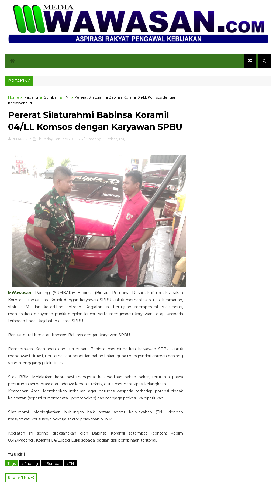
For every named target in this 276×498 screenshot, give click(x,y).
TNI (66, 97)
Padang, (95, 139)
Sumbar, (110, 139)
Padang (31, 97)
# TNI (70, 463)
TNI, (122, 139)
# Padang (29, 463)
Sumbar (51, 97)
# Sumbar (52, 463)
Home (13, 97)
